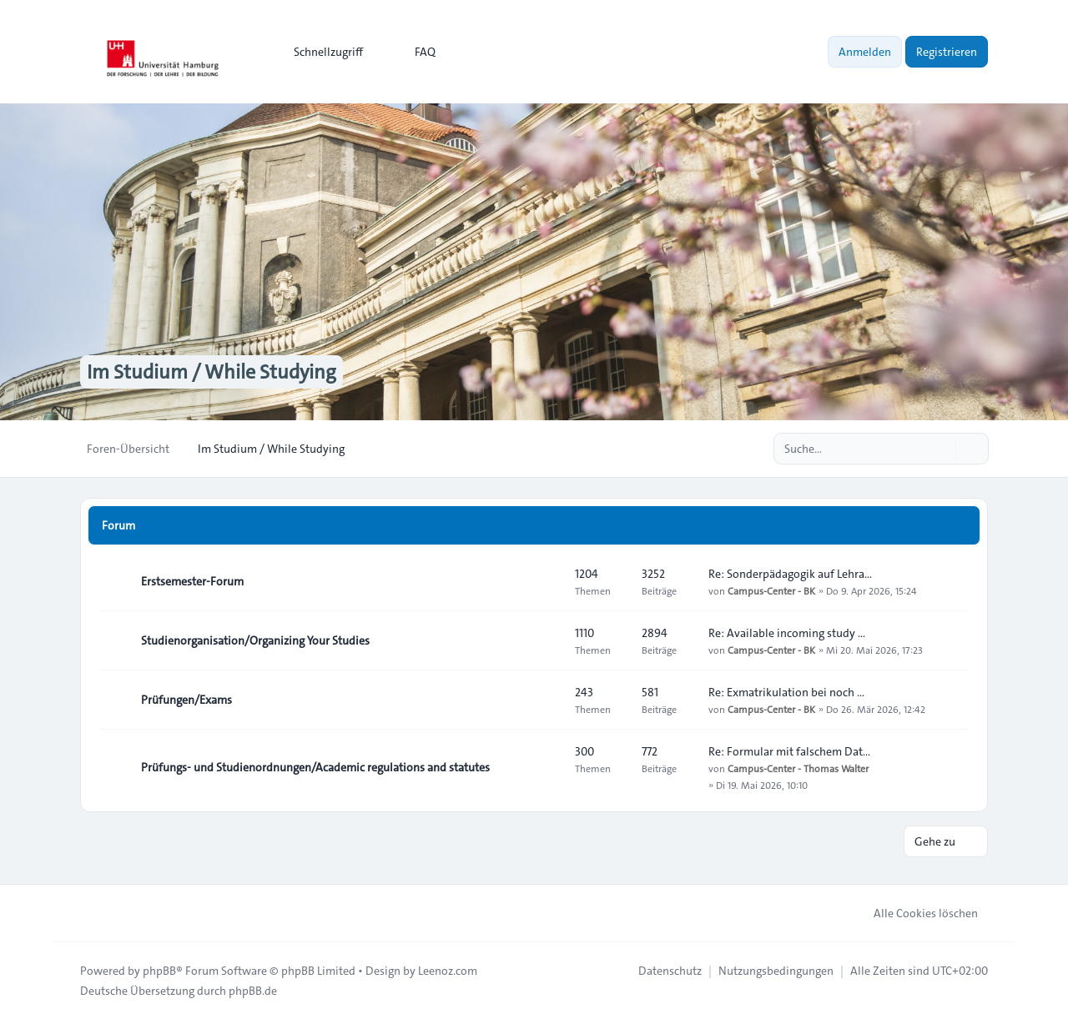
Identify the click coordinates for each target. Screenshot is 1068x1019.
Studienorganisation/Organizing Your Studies (255, 640)
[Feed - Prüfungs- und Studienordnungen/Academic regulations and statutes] (547, 767)
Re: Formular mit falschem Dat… (789, 751)
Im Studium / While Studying (211, 372)
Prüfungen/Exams (186, 699)
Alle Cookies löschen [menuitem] (915, 913)
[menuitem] (321, 52)
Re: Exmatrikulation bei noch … (786, 692)
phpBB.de (253, 990)
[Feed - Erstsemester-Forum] (547, 581)
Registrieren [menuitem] (946, 51)
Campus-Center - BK (771, 590)
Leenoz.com (447, 970)
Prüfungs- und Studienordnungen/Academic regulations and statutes (315, 767)
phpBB (159, 970)
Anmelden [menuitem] (865, 51)
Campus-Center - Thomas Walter (798, 768)
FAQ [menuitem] (414, 51)
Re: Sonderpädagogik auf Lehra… (790, 573)
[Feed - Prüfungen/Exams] (547, 699)
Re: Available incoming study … (786, 633)
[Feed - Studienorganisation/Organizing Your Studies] (547, 640)
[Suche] (941, 448)
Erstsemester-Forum (192, 581)
